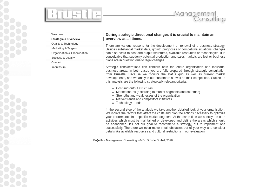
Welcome (57, 34)
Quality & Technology (64, 43)
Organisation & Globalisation (69, 53)
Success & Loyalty (63, 57)
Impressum (58, 67)
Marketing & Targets (64, 48)
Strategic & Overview (65, 39)
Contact (56, 62)
